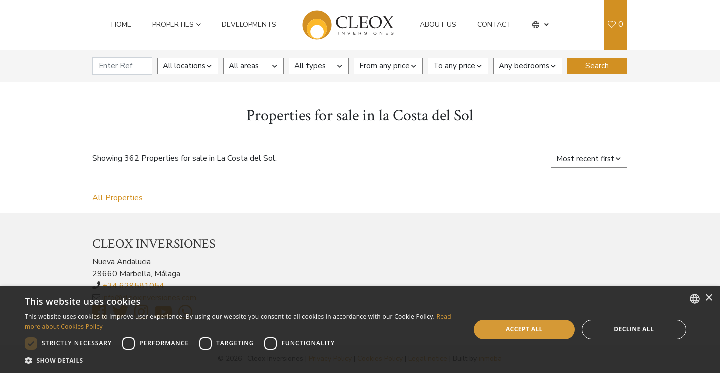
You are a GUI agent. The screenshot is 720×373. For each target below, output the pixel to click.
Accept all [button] (524, 329)
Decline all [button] (634, 329)
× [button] (708, 298)
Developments (249, 25)
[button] (541, 25)
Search (597, 66)
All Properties (117, 198)
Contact (495, 25)
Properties (173, 25)
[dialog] (360, 329)
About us (438, 25)
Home (122, 25)
